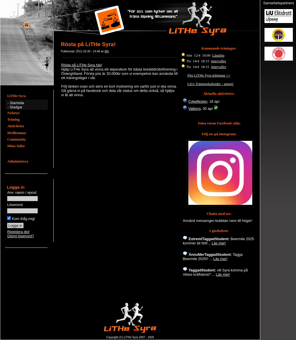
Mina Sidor (16, 146)
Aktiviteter (15, 126)
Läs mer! (219, 243)
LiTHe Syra (16, 96)
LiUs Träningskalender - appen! (210, 84)
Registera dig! (18, 232)
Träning (13, 119)
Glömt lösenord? (20, 236)
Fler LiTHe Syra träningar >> (208, 75)
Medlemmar (16, 133)
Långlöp (218, 55)
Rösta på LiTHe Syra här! (81, 65)
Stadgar (16, 107)
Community (16, 139)
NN (107, 51)
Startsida (17, 103)
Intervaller (218, 61)
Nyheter (13, 113)
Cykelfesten (197, 101)
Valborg (194, 108)
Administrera (17, 161)
